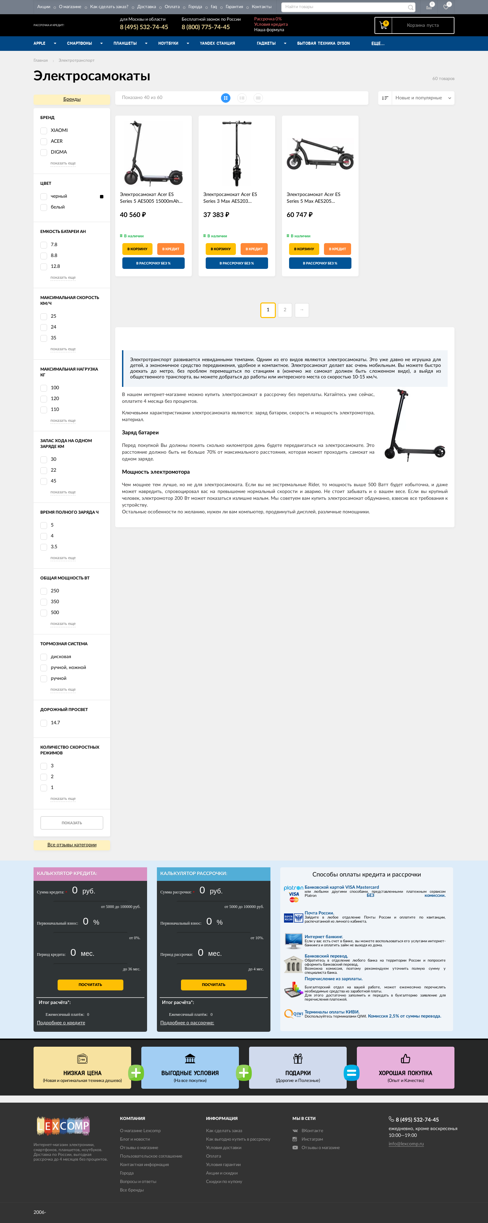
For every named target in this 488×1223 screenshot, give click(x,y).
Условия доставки (223, 1148)
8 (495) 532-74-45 (169, 31)
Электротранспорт (77, 67)
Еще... (378, 50)
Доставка (146, 7)
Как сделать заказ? (109, 7)
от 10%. (257, 945)
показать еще (63, 170)
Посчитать (90, 992)
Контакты (261, 7)
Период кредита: (51, 961)
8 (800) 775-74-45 (231, 31)
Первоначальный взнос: (57, 930)
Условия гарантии (223, 1165)
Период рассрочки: (176, 961)
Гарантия (234, 7)
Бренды (72, 106)
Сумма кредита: (52, 899)
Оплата (172, 7)
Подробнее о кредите (61, 1030)
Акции (43, 7)
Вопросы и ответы (138, 1182)
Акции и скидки (222, 1173)
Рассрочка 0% (293, 22)
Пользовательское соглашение (151, 1157)
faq (214, 7)
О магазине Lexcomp (140, 1131)
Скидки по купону (224, 1182)
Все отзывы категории (72, 852)
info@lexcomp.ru (406, 1144)
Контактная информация (144, 1165)
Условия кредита (296, 28)
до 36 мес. (132, 976)
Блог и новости (135, 1140)
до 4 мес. (256, 976)
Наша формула (294, 33)
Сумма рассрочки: (177, 899)
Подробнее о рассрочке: (187, 1030)
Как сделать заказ (224, 1131)
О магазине (70, 7)
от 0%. (134, 945)
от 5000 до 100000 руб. (120, 913)
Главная (41, 67)
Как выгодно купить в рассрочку (238, 1140)
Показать (72, 830)
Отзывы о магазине (139, 1148)
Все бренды (132, 1190)
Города (195, 7)
